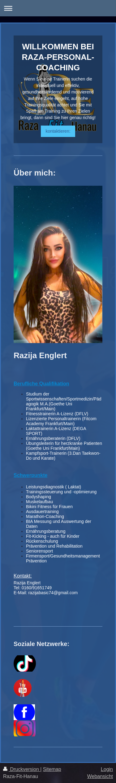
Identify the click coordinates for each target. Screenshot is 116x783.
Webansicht (100, 776)
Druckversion (21, 769)
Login (107, 769)
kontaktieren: (57, 131)
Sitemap (52, 769)
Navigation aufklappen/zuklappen (58, 8)
